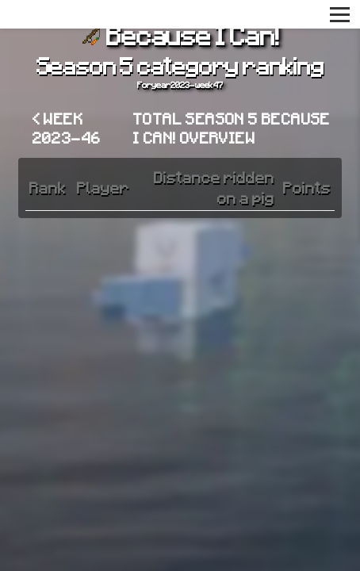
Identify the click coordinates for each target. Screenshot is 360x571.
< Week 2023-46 (67, 127)
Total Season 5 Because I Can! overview (232, 127)
